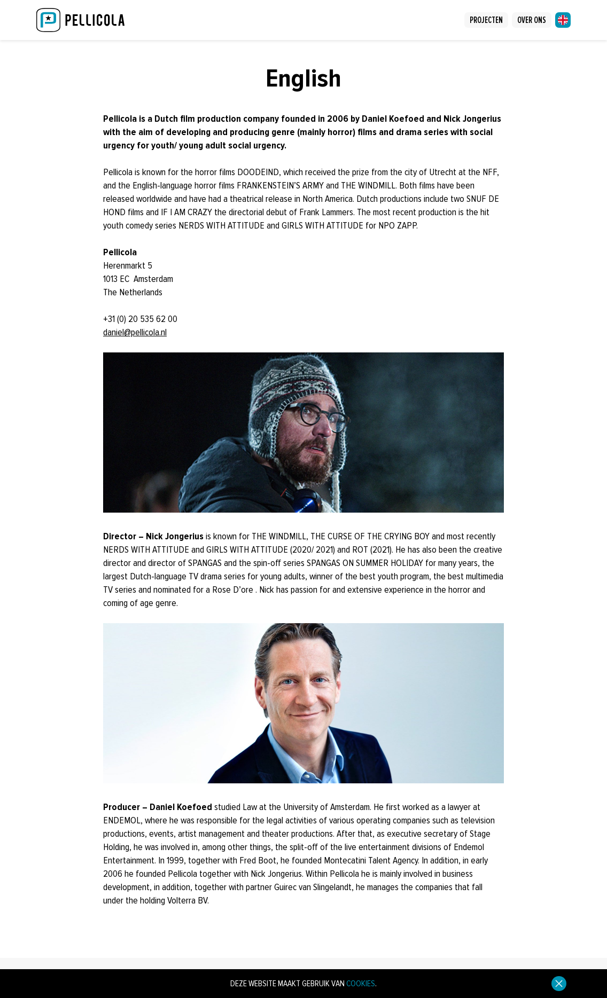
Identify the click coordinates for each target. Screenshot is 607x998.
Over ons (531, 20)
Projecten (486, 20)
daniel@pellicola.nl (135, 332)
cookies (360, 983)
